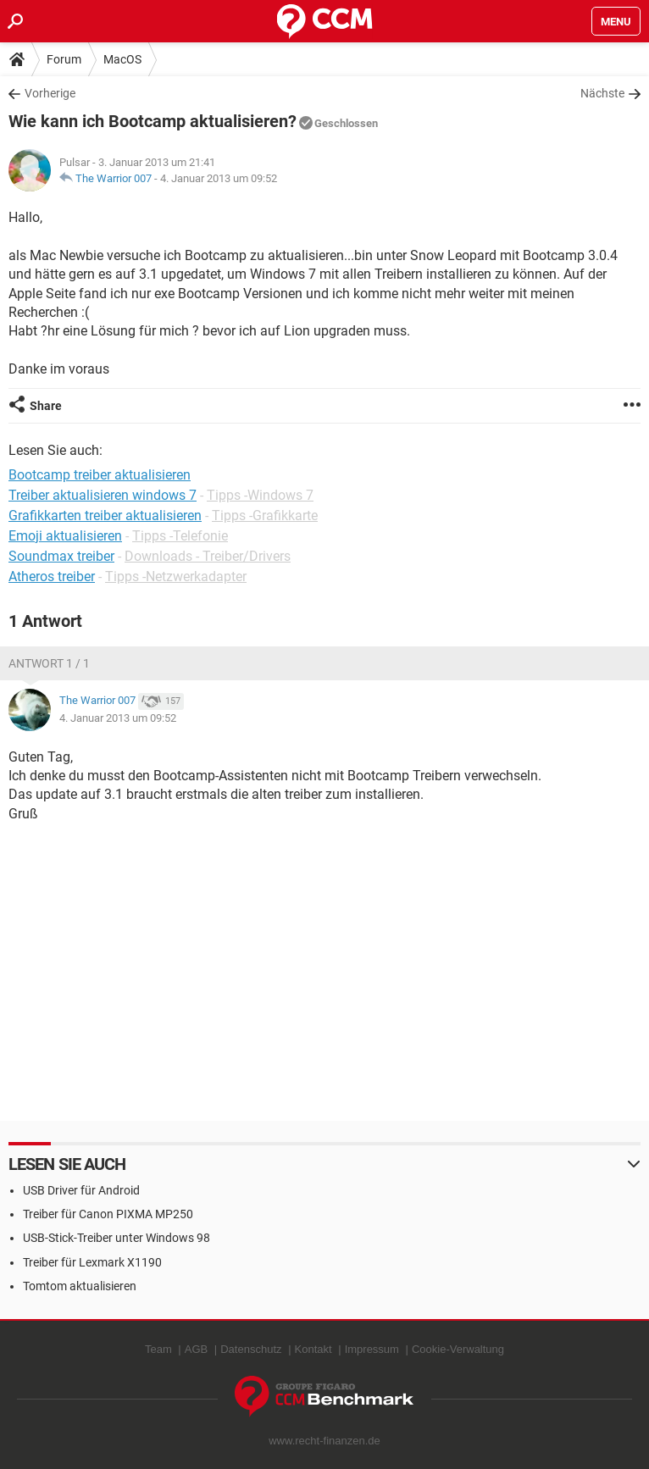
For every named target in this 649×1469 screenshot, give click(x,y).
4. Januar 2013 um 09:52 (218, 178)
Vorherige (50, 93)
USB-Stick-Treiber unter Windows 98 (116, 1237)
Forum (64, 59)
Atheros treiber (51, 576)
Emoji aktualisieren (65, 536)
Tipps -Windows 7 (260, 495)
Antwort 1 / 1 (49, 663)
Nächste (602, 93)
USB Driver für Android (81, 1190)
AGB (196, 1349)
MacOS (122, 59)
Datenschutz (250, 1349)
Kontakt (313, 1349)
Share (46, 406)
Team (158, 1349)
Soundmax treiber (61, 556)
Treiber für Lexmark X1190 (92, 1262)
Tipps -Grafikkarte (265, 515)
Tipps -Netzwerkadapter (176, 576)
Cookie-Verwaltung (458, 1349)
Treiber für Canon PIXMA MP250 (108, 1214)
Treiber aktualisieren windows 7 (102, 495)
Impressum (372, 1349)
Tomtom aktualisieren (79, 1286)
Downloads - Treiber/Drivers (208, 556)
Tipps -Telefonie (180, 536)
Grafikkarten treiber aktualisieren (105, 515)
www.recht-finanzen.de (324, 1440)
